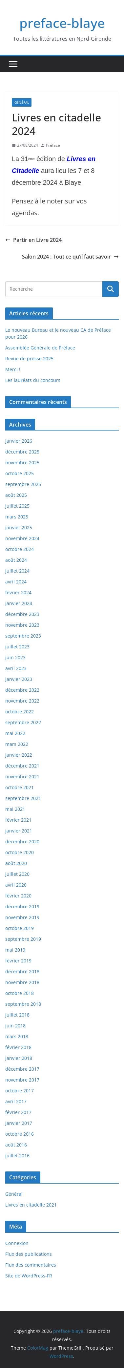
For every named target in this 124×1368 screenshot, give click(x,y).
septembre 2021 (23, 798)
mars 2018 (16, 1036)
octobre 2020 (19, 852)
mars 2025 (16, 517)
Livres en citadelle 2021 (31, 1205)
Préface (53, 145)
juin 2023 (15, 657)
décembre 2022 (22, 690)
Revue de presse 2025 (29, 358)
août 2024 (16, 560)
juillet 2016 (17, 1155)
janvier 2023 (18, 679)
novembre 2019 (22, 917)
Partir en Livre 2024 (33, 239)
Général (21, 102)
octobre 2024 (19, 549)
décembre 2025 (22, 452)
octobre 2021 (19, 787)
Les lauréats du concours (32, 380)
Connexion (17, 1243)
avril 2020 (16, 885)
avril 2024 (16, 582)
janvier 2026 (18, 441)
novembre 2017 (22, 1080)
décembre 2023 (22, 614)
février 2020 (18, 896)
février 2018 (18, 1047)
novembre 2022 (22, 701)
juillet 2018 (17, 1015)
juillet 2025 (17, 506)
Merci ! (12, 369)
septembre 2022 (23, 722)
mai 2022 (15, 733)
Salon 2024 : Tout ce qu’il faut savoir (70, 256)
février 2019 (18, 961)
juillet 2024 (17, 571)
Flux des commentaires (30, 1265)
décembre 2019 (22, 906)
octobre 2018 (19, 993)
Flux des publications (28, 1254)
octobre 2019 (19, 928)
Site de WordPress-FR (28, 1276)
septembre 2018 (23, 1004)
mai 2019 (15, 950)
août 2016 (16, 1145)
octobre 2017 (19, 1090)
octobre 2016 (19, 1134)
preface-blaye (62, 23)
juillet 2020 (17, 874)
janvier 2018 (18, 1058)
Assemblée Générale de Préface (40, 348)
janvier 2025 (18, 527)
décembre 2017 (22, 1069)
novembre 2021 (22, 776)
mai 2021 (15, 809)
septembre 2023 (23, 636)
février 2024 (18, 592)
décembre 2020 (22, 841)
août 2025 (16, 495)
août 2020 (16, 863)
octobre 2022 (19, 711)
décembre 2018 (22, 971)
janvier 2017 (18, 1123)
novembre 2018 (22, 982)
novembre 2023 (22, 625)
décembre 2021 (22, 766)
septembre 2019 (23, 939)
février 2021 (18, 820)
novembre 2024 (22, 538)
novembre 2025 (22, 462)
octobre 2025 (19, 473)
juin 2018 (15, 1025)
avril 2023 (16, 668)
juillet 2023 (17, 646)
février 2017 (18, 1112)
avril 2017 (16, 1101)
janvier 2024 (18, 603)
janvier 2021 (18, 831)
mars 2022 (16, 744)
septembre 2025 (23, 484)
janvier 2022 (18, 755)
